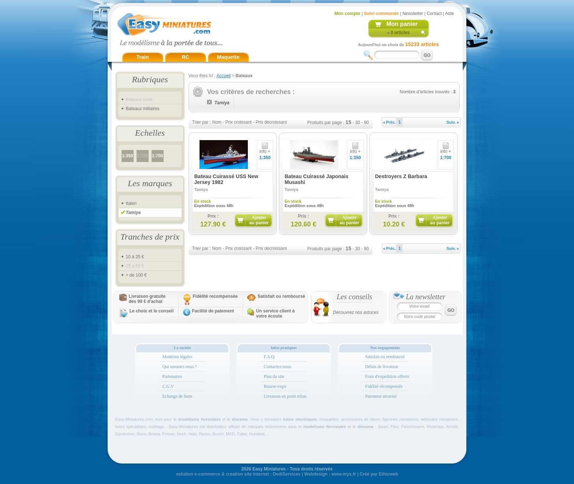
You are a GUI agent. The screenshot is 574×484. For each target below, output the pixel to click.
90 (366, 122)
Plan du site (274, 376)
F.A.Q (269, 356)
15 (348, 122)
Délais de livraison (381, 366)
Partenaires (172, 376)
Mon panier (402, 24)
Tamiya (133, 212)
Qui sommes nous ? (180, 366)
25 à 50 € (135, 266)
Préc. (389, 122)
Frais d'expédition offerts (387, 376)
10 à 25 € (135, 256)
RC (185, 57)
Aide (449, 13)
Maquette (228, 57)
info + (265, 149)
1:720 (142, 155)
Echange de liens (177, 396)
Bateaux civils (139, 99)
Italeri (131, 203)
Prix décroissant (271, 122)
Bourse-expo (275, 386)
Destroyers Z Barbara (401, 176)
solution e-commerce (198, 474)
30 (357, 122)
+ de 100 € (136, 275)
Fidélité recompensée (215, 296)
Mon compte (348, 13)
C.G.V (168, 386)
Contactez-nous (277, 366)
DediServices (287, 474)
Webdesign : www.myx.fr (330, 474)
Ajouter (259, 220)
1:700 (157, 155)
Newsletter (412, 13)
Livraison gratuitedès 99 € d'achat (147, 299)
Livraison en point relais (285, 396)
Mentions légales (178, 356)
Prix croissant (238, 122)
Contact (434, 13)
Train (143, 57)
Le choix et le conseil (152, 311)
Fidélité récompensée (384, 386)
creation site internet (247, 474)
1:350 (127, 155)
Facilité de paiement (213, 311)
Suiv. (453, 122)
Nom (216, 122)
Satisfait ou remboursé (281, 296)
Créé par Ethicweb (378, 474)
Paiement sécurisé (381, 396)
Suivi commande (381, 13)
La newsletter (426, 297)
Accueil (223, 75)
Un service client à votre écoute (275, 313)
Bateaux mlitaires (143, 108)
